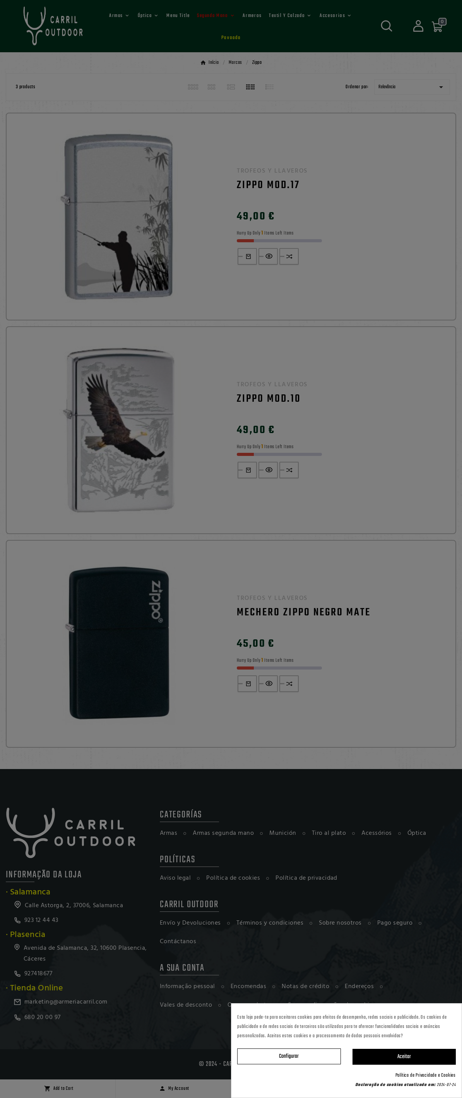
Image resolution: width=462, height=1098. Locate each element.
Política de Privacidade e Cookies (425, 1075)
